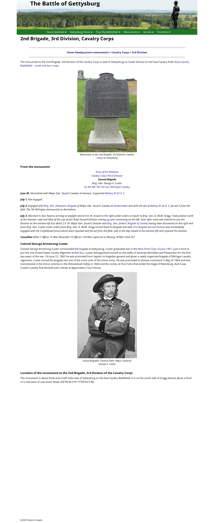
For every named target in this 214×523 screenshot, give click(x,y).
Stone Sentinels (57, 32)
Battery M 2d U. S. (115, 193)
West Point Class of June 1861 (155, 248)
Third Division (115, 175)
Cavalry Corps (120, 52)
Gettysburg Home (82, 32)
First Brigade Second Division (149, 227)
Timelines (164, 32)
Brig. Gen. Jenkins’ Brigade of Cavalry (127, 223)
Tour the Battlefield (109, 32)
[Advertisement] (107, 495)
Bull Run (79, 252)
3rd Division (139, 52)
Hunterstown (121, 205)
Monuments (132, 32)
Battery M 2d (157, 205)
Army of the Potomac (107, 171)
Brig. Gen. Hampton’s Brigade (60, 205)
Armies (149, 32)
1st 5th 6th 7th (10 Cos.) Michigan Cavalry (107, 186)
